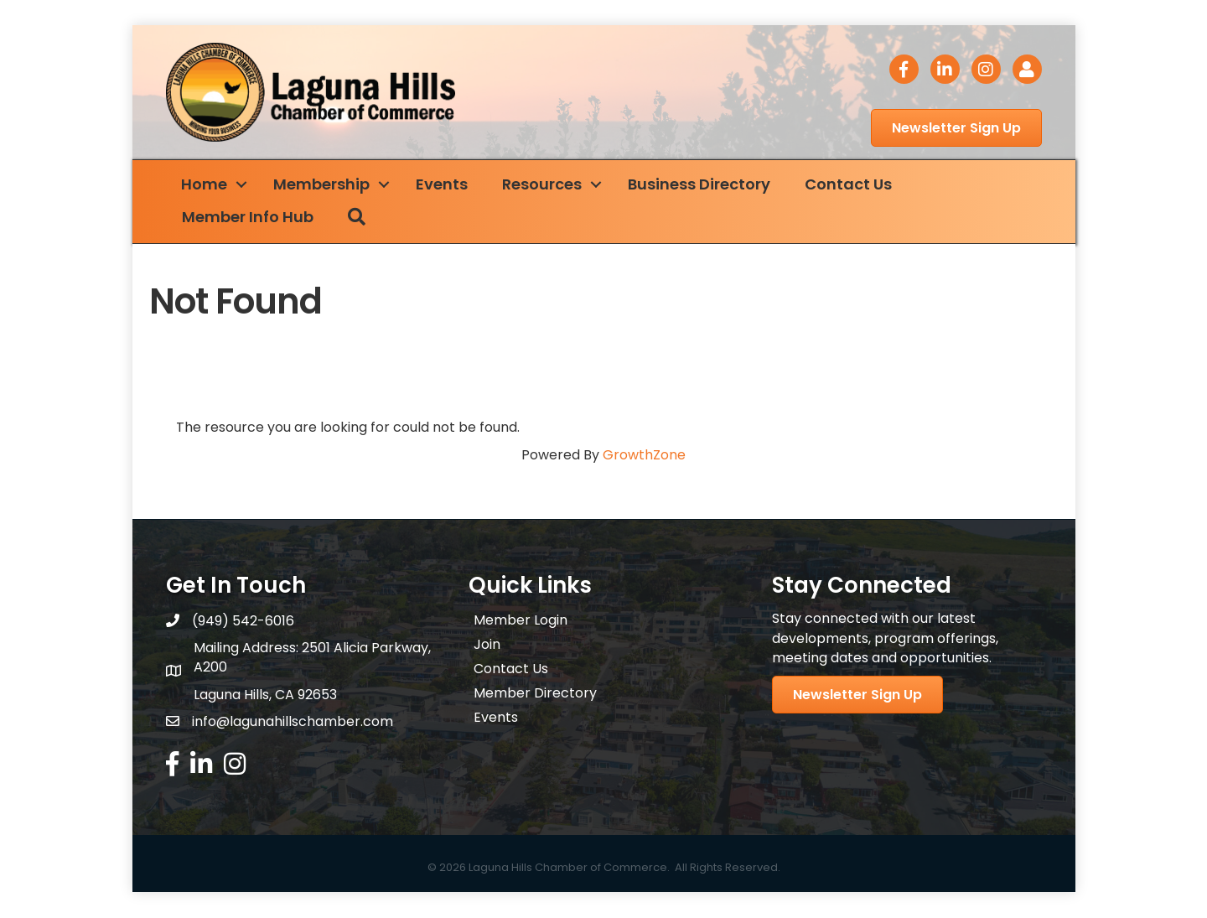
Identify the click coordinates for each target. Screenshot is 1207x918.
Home (206, 184)
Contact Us (850, 184)
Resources (543, 184)
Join (487, 645)
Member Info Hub (249, 217)
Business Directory (700, 184)
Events (443, 184)
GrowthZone (644, 454)
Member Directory (535, 693)
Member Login (520, 620)
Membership (323, 184)
